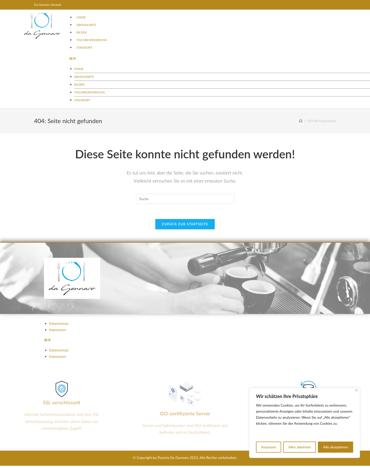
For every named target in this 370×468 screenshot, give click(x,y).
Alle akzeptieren (335, 447)
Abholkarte (86, 25)
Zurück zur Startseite (185, 224)
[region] (304, 423)
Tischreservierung (92, 40)
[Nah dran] (356, 390)
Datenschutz (58, 323)
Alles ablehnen (299, 447)
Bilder (82, 32)
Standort (84, 47)
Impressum (57, 330)
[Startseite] (300, 121)
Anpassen (268, 447)
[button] (209, 58)
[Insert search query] (185, 199)
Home (81, 17)
